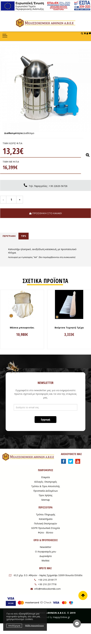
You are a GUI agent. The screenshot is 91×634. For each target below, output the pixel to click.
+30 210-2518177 (45, 579)
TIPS (23, 236)
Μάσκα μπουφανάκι (22, 327)
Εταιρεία (45, 477)
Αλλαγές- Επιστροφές (45, 481)
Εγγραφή (45, 419)
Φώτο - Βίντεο (45, 532)
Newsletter (45, 547)
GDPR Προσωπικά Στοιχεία (45, 528)
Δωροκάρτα (45, 556)
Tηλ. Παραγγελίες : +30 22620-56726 (48, 186)
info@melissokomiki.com (46, 588)
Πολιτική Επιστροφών (45, 523)
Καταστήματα (45, 518)
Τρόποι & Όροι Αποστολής (45, 486)
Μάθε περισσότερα (34, 625)
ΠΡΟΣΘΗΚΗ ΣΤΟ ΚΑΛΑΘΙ (45, 213)
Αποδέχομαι (14, 625)
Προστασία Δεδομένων (45, 490)
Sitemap (45, 499)
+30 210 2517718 (45, 584)
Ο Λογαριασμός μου (45, 551)
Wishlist (45, 560)
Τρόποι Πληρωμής (45, 514)
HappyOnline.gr (61, 617)
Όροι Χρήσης (45, 495)
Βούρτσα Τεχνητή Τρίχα (69, 327)
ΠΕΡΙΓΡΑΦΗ (9, 236)
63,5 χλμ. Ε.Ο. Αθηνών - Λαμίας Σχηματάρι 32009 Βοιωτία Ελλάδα (45, 575)
